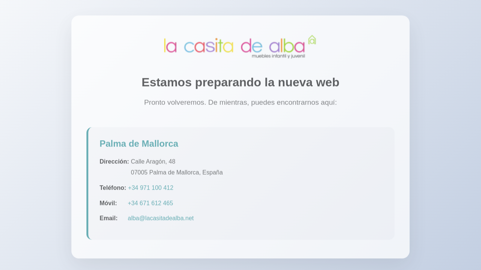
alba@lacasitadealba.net (161, 219)
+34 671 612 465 (150, 204)
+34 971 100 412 (151, 189)
